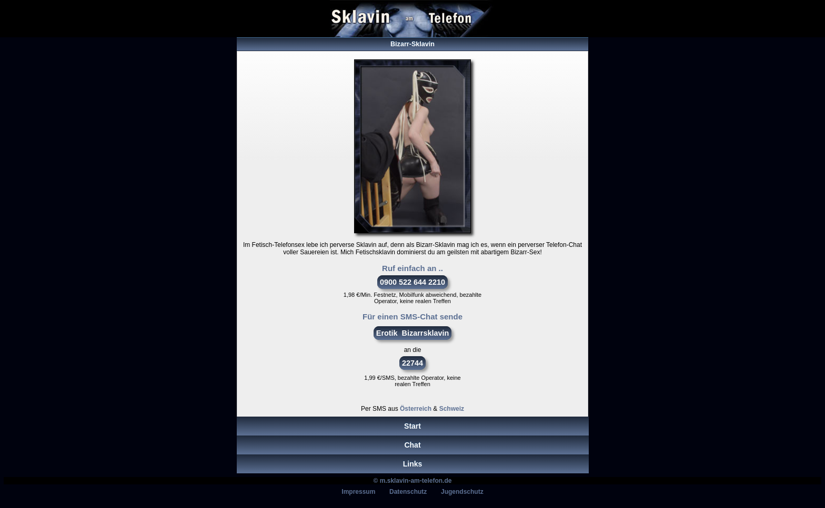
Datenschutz (408, 491)
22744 (412, 363)
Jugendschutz (462, 491)
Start (412, 426)
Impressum (358, 491)
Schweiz (451, 408)
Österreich (415, 408)
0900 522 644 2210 (412, 282)
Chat (412, 445)
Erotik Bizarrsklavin (412, 333)
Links (412, 464)
